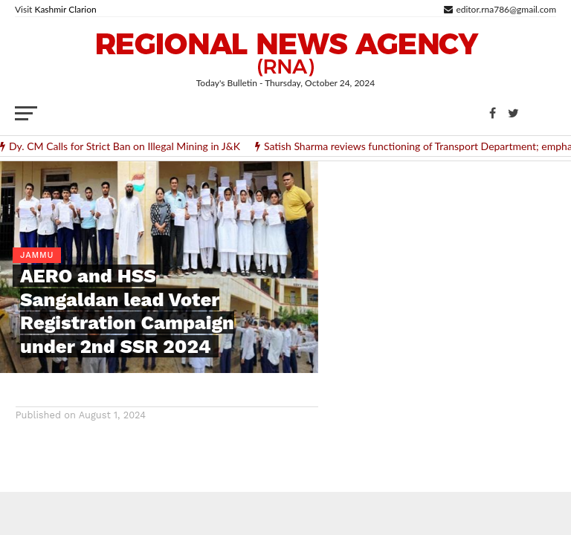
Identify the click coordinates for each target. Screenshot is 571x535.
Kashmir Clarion (65, 9)
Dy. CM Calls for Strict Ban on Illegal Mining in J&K (124, 146)
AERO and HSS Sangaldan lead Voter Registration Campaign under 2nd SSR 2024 (127, 311)
